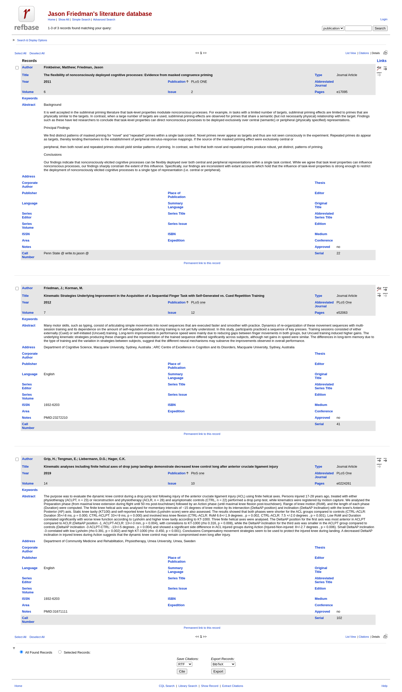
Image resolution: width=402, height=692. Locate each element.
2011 (47, 81)
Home (51, 19)
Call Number (28, 255)
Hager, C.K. (117, 459)
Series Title (176, 213)
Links (382, 61)
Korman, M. (74, 288)
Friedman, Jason (90, 67)
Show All (63, 19)
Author (27, 67)
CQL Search (167, 685)
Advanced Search (104, 19)
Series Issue (177, 224)
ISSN (26, 234)
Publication (177, 81)
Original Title (321, 205)
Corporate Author (30, 184)
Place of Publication (177, 195)
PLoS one (198, 302)
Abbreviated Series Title (324, 215)
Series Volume (28, 225)
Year (25, 81)
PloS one (197, 473)
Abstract (28, 105)
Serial (319, 253)
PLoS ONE (199, 81)
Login (383, 19)
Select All (20, 53)
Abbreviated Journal (324, 83)
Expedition (176, 240)
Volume (28, 92)
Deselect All (36, 53)
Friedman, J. (53, 288)
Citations (364, 53)
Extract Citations (232, 685)
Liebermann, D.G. (92, 459)
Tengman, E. (67, 459)
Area (25, 240)
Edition (320, 224)
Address (28, 176)
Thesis (320, 183)
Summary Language (175, 205)
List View (351, 53)
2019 (47, 473)
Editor (319, 193)
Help (384, 685)
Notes (26, 247)
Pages (320, 92)
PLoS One (344, 302)
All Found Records (38, 652)
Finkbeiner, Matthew (59, 67)
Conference (324, 240)
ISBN (172, 234)
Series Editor (27, 215)
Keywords (30, 98)
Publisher (29, 193)
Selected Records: (77, 652)
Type (318, 75)
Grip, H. (50, 459)
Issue (172, 92)
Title (25, 75)
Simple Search (81, 19)
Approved (322, 247)
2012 (47, 302)
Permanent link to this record (202, 263)
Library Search (187, 685)
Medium (321, 234)
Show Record (209, 685)
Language (29, 203)
